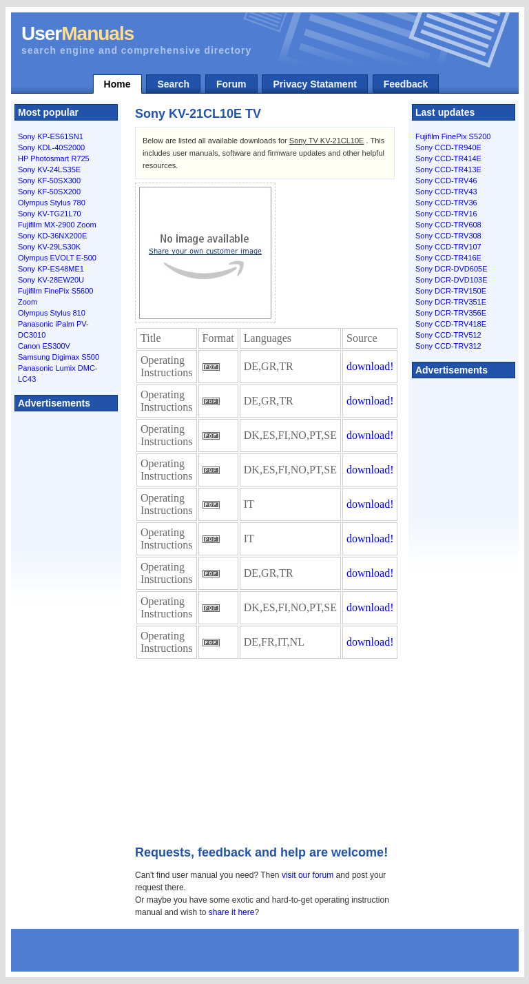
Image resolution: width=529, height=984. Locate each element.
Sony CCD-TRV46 (446, 180)
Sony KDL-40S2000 (51, 147)
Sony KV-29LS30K (49, 247)
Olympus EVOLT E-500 (57, 258)
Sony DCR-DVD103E (451, 280)
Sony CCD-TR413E (448, 169)
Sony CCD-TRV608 (448, 225)
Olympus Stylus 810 (51, 313)
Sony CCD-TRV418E (450, 324)
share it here (232, 912)
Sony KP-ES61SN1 (50, 136)
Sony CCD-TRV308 (448, 236)
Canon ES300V (44, 346)
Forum (231, 84)
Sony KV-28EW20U (51, 280)
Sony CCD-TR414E (448, 158)
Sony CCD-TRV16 (446, 213)
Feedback (406, 84)
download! (369, 366)
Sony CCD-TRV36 (446, 202)
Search (173, 84)
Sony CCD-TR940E (448, 147)
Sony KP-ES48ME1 (51, 269)
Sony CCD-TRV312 (448, 346)
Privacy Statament (314, 84)
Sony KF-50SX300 (49, 180)
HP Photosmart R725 (54, 158)
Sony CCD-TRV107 (448, 247)
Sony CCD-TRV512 (448, 335)
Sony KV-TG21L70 (49, 213)
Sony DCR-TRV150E (450, 291)
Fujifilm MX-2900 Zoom (57, 225)
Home (117, 84)
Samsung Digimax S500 (58, 357)
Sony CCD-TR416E (448, 258)
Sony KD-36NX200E (52, 236)
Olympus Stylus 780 (51, 202)
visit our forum (307, 875)
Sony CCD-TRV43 (446, 191)
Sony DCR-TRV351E (450, 302)
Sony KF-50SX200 (49, 191)
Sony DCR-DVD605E (451, 269)
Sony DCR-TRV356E (450, 313)
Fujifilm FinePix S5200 (452, 136)
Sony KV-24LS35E (49, 169)
